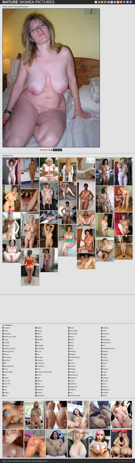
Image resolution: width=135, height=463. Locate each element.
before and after (9, 337)
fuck (37, 384)
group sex (40, 395)
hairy (5, 369)
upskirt (104, 351)
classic (5, 345)
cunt (37, 369)
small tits (105, 334)
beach (38, 328)
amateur (6, 328)
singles (104, 328)
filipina (38, 381)
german (6, 360)
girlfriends (39, 387)
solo (103, 337)
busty (5, 340)
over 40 (6, 384)
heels (71, 328)
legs (70, 348)
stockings (105, 340)
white (104, 395)
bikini (38, 334)
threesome (106, 342)
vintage (104, 393)
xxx (103, 366)
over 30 (6, 381)
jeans (71, 337)
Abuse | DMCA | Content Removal (13, 461)
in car (38, 351)
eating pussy (8, 351)
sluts (103, 331)
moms (71, 363)
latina (71, 345)
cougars (39, 357)
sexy (103, 384)
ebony (5, 354)
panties (71, 372)
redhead (72, 384)
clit (37, 354)
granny (38, 393)
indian (5, 378)
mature (104, 369)
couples (39, 360)
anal (4, 387)
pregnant (72, 378)
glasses (39, 390)
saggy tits (72, 387)
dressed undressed (43, 372)
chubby (6, 342)
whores (104, 360)
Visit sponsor (57, 150)
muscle (71, 366)
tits (103, 345)
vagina (104, 354)
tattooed (105, 390)
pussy (71, 381)
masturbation (74, 357)
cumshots (39, 366)
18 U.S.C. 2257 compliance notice (36, 461)
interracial (72, 334)
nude (104, 372)
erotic (38, 375)
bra (37, 342)
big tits (38, 331)
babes (5, 393)
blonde (38, 337)
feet (37, 378)
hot (4, 375)
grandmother (8, 366)
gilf (4, 363)
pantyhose (73, 375)
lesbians (72, 351)
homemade (7, 372)
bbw (4, 395)
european (6, 357)
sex (70, 393)
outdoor (105, 378)
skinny (104, 387)
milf (70, 360)
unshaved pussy (108, 348)
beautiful (6, 334)
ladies (71, 340)
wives (104, 363)
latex (71, 342)
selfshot (72, 390)
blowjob (39, 340)
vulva (104, 357)
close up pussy (8, 348)
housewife (73, 331)
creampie (39, 363)
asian (5, 331)
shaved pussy (74, 395)
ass (4, 390)
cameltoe (39, 348)
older (104, 375)
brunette (39, 345)
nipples (71, 369)
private (104, 381)
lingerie (71, 354)
